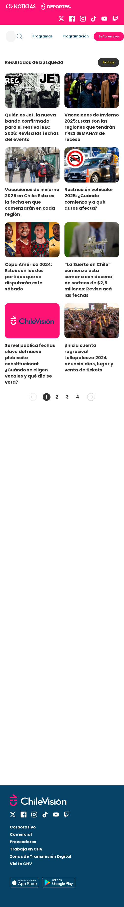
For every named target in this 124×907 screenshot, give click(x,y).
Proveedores (23, 842)
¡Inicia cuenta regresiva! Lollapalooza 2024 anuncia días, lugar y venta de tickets (88, 357)
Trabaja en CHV (26, 849)
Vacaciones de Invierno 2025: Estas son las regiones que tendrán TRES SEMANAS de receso (91, 127)
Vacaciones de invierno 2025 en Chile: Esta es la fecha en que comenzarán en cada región (32, 201)
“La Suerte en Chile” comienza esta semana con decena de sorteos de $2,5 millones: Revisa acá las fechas (88, 279)
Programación (75, 36)
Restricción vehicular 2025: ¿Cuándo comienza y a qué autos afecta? (88, 198)
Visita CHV (21, 864)
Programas (42, 36)
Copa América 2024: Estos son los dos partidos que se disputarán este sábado (28, 276)
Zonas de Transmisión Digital (40, 856)
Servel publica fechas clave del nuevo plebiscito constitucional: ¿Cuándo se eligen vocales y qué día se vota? (30, 363)
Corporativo (23, 827)
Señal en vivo (109, 36)
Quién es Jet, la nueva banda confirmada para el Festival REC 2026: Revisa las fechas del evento (32, 127)
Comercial (21, 834)
